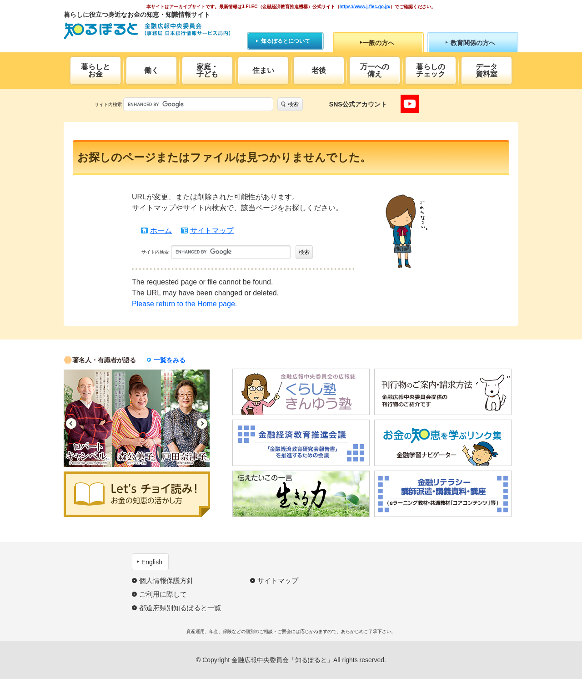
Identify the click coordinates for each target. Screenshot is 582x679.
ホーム (161, 230)
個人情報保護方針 (166, 580)
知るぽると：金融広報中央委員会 (147, 30)
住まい (263, 70)
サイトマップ (212, 230)
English (151, 562)
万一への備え (374, 70)
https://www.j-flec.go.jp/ (365, 6)
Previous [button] (71, 423)
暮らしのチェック (430, 70)
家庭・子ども (207, 70)
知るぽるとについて (285, 41)
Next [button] (202, 423)
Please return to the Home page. (184, 304)
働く (151, 70)
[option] (88, 418)
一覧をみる (170, 360)
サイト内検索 (108, 104)
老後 (318, 70)
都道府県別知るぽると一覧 (180, 607)
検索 (293, 104)
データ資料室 (486, 70)
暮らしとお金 (95, 70)
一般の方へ (378, 42)
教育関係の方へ (473, 42)
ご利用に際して (163, 594)
